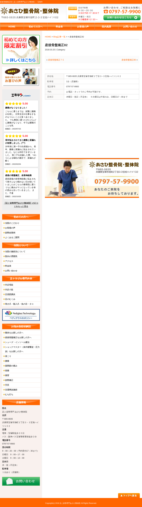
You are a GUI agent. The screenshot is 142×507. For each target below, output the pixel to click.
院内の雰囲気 (11, 256)
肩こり (8, 356)
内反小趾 (9, 289)
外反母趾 (9, 285)
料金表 (8, 266)
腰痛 (7, 361)
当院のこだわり (12, 223)
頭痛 (7, 370)
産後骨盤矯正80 (129, 60)
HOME (48, 37)
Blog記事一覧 (59, 37)
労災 (7, 385)
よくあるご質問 (12, 237)
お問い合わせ (11, 271)
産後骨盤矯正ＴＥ (56, 60)
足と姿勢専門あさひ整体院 (70, 503)
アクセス (9, 261)
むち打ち (9, 394)
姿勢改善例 (10, 233)
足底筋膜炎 (10, 294)
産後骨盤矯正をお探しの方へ (18, 337)
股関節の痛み (11, 366)
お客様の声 (10, 228)
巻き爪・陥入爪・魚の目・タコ (19, 304)
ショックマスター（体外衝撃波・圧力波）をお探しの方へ (22, 349)
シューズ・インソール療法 (17, 342)
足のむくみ (10, 299)
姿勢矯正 (9, 380)
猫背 (7, 375)
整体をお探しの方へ (14, 333)
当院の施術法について (15, 251)
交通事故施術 (11, 390)
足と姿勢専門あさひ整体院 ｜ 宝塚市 (28, 2)
